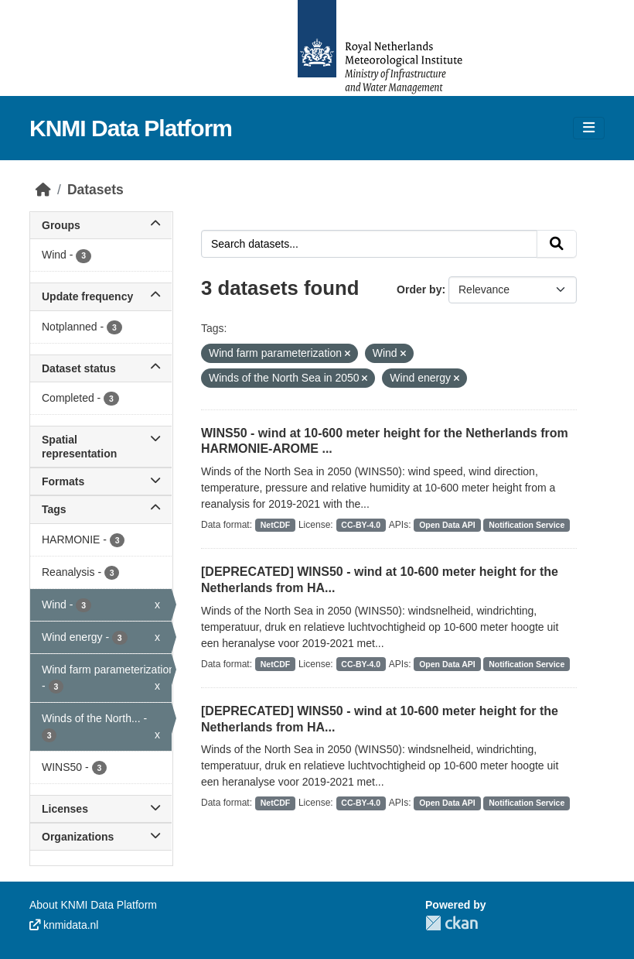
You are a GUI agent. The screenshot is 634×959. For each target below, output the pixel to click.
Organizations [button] (101, 837)
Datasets (95, 189)
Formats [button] (101, 481)
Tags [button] (101, 509)
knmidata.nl (63, 925)
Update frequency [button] (101, 296)
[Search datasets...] (369, 244)
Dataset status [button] (101, 368)
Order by (419, 289)
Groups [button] (101, 225)
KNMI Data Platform (130, 128)
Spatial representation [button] (101, 447)
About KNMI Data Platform (93, 905)
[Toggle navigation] (589, 128)
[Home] (43, 189)
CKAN (451, 923)
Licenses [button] (101, 809)
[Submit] (557, 244)
